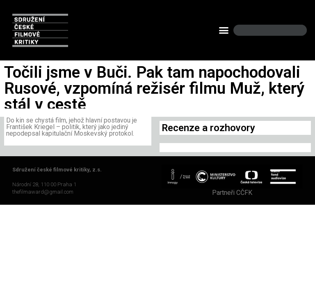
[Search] (294, 30)
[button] (224, 30)
